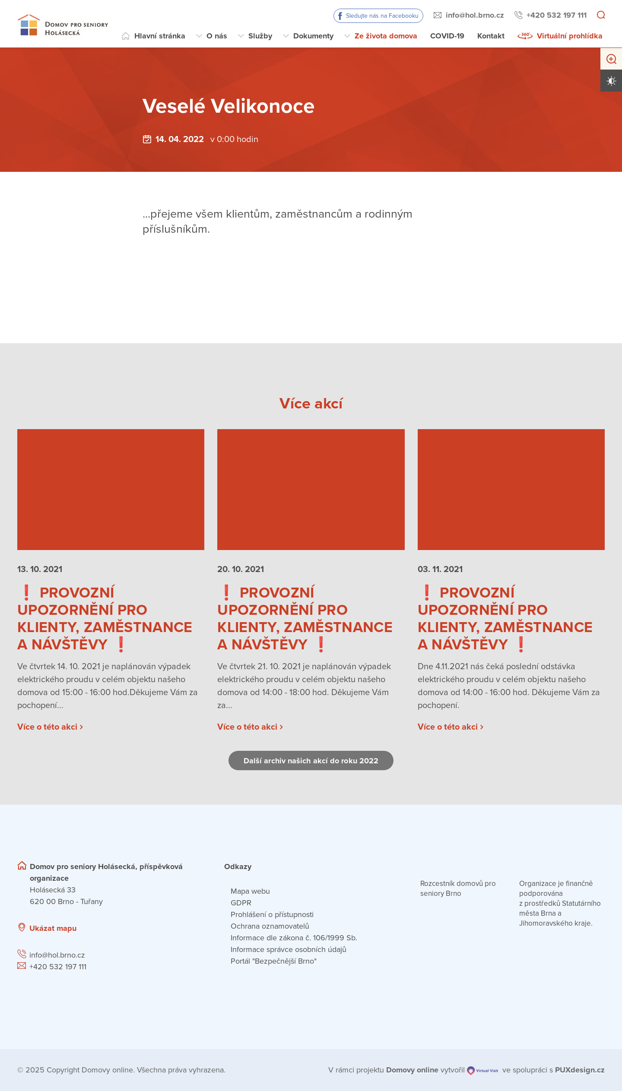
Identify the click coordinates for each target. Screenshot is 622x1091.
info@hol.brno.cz (475, 15)
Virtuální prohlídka (570, 36)
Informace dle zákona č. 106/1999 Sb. (294, 937)
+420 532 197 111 (557, 15)
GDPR (241, 903)
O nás (216, 36)
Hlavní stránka (159, 36)
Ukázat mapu (52, 928)
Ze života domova (386, 36)
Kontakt (491, 36)
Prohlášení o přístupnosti (272, 914)
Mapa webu (250, 891)
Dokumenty (313, 36)
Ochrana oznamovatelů (270, 926)
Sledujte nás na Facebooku (382, 15)
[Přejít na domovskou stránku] (62, 24)
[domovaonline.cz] (412, 1070)
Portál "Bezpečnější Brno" (274, 961)
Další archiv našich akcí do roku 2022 (311, 760)
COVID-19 (447, 36)
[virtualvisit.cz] (482, 1070)
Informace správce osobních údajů (288, 949)
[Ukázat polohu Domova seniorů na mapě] (153, 928)
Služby (260, 36)
